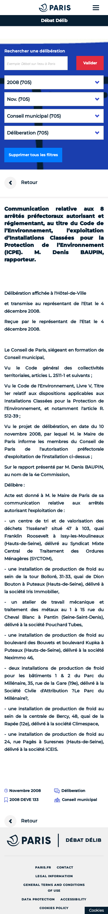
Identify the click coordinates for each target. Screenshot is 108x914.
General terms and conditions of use (54, 888)
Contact (65, 867)
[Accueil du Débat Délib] (43, 7)
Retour (20, 183)
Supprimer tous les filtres (33, 154)
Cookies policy (54, 908)
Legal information (54, 876)
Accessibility (73, 899)
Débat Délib (83, 840)
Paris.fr (43, 867)
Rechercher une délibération (34, 51)
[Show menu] (99, 7)
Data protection (38, 899)
